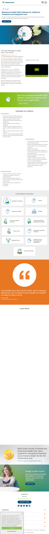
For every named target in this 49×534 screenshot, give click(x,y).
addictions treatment (13, 58)
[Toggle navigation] (45, 2)
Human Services (6, 514)
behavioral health (4, 58)
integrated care (10, 69)
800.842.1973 (24, 496)
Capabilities (5, 510)
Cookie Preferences (29, 530)
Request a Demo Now (23, 103)
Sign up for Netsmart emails (23, 498)
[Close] (22, 516)
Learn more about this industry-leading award (28, 461)
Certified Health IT (43, 530)
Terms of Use (36, 530)
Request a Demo (6, 21)
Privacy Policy (10, 524)
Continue (12, 530)
